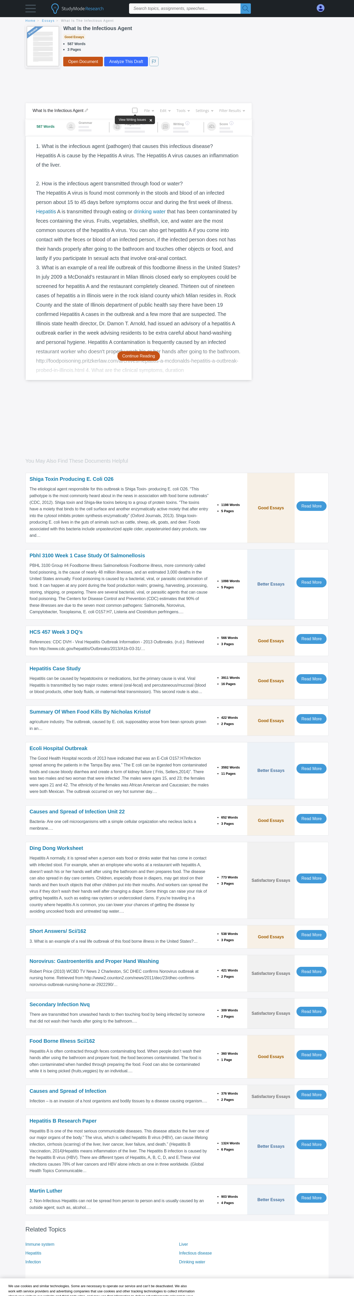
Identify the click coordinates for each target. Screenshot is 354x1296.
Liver (183, 1244)
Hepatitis (46, 211)
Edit (165, 110)
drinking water (150, 211)
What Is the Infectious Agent (87, 21)
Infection (33, 1262)
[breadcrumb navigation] (177, 21)
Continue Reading (138, 356)
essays (48, 21)
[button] (30, 10)
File (149, 110)
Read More (311, 506)
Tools (182, 110)
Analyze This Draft (126, 61)
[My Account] (323, 8)
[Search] (245, 8)
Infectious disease (195, 1253)
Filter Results (232, 110)
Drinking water (192, 1262)
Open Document (83, 61)
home (30, 21)
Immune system (39, 1244)
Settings (204, 110)
